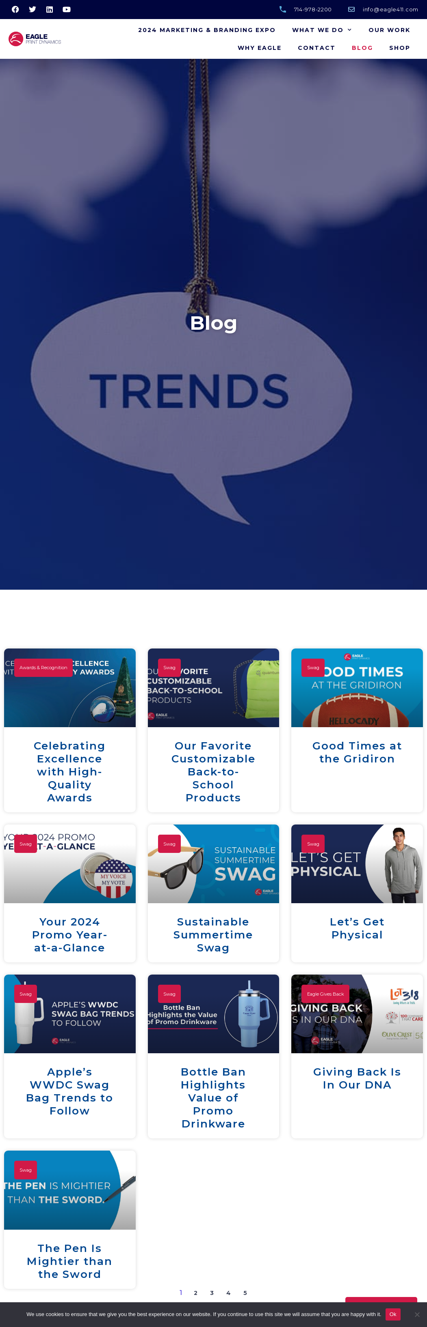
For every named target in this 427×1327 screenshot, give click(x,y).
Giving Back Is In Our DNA (357, 1078)
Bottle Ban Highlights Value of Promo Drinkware (213, 1097)
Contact (317, 48)
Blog (362, 48)
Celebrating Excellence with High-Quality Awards (70, 771)
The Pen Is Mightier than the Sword (70, 1261)
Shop (399, 48)
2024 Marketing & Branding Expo (207, 30)
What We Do (322, 30)
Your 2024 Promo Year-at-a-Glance (70, 934)
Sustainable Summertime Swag (213, 934)
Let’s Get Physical (357, 928)
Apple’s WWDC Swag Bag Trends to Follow (69, 1091)
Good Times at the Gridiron (357, 752)
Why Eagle (260, 48)
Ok (393, 1314)
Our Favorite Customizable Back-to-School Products (213, 771)
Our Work (389, 30)
